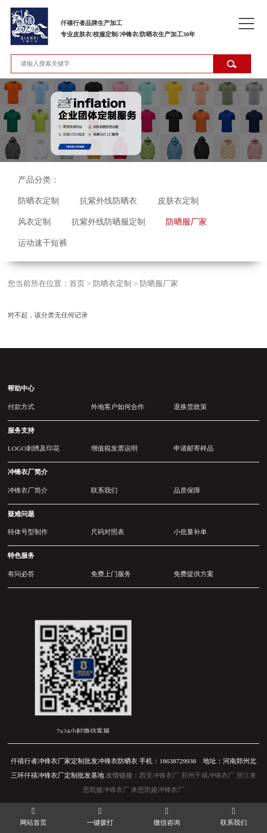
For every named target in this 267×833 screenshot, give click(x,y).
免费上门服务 (111, 574)
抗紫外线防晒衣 (108, 200)
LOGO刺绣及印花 (34, 448)
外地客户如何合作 (117, 407)
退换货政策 (190, 407)
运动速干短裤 (42, 242)
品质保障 (187, 490)
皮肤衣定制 (178, 200)
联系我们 (104, 490)
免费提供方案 (194, 574)
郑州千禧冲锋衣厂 (208, 775)
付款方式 (21, 407)
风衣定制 (34, 221)
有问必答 (21, 574)
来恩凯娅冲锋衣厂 (157, 790)
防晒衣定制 (38, 200)
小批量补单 (190, 532)
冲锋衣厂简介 (28, 490)
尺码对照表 (107, 532)
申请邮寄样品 (194, 448)
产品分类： (38, 179)
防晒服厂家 (186, 221)
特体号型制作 (28, 532)
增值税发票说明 (114, 448)
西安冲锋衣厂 (159, 775)
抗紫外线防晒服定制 (108, 221)
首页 (77, 283)
